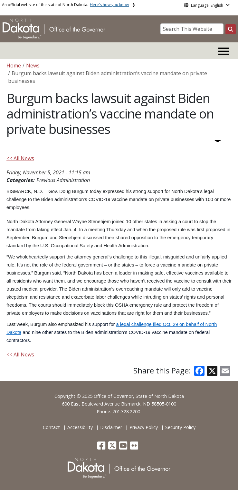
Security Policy (180, 427)
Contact (51, 427)
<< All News (20, 158)
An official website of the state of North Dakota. (65, 4)
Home (13, 65)
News (33, 65)
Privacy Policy (143, 427)
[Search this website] (230, 29)
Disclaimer (111, 427)
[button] (102, 447)
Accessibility (80, 427)
